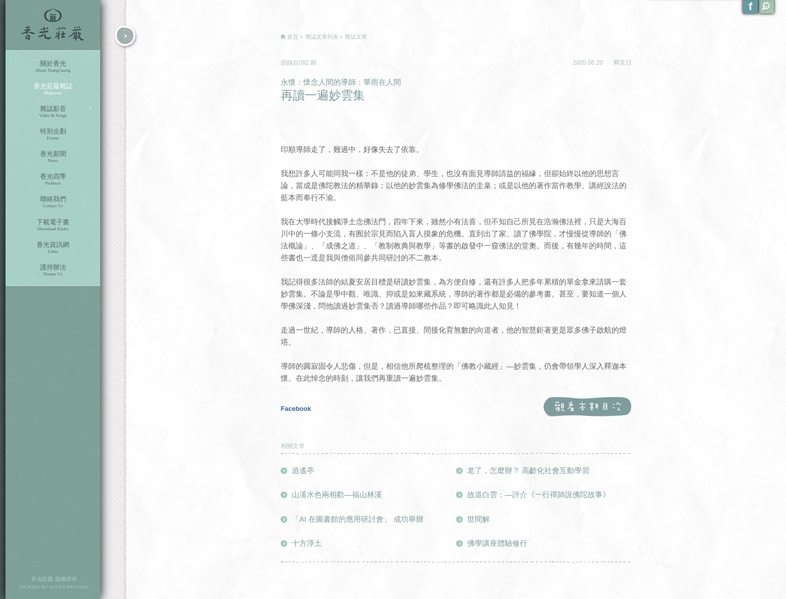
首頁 (292, 37)
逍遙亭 (303, 470)
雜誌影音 (53, 111)
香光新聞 (53, 157)
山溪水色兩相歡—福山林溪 (337, 494)
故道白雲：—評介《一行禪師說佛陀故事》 (538, 494)
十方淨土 (307, 543)
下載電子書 (53, 225)
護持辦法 (53, 270)
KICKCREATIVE (69, 586)
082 (304, 62)
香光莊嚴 (53, 25)
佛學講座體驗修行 (497, 543)
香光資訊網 (53, 247)
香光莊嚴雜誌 (53, 89)
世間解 (478, 519)
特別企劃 (53, 134)
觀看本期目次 (587, 407)
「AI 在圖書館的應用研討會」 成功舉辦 (358, 519)
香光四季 (53, 179)
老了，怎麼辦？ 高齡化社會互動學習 (528, 470)
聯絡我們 (53, 202)
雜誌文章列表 (321, 37)
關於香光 (53, 66)
